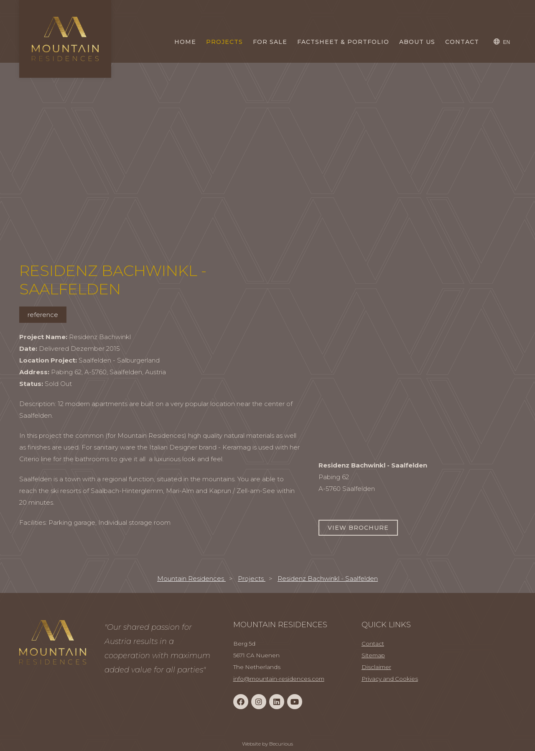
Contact (462, 42)
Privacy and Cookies (390, 678)
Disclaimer (376, 667)
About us (417, 42)
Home (185, 42)
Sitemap (373, 655)
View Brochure (358, 527)
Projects (224, 42)
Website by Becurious (267, 744)
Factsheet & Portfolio (343, 42)
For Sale (270, 42)
